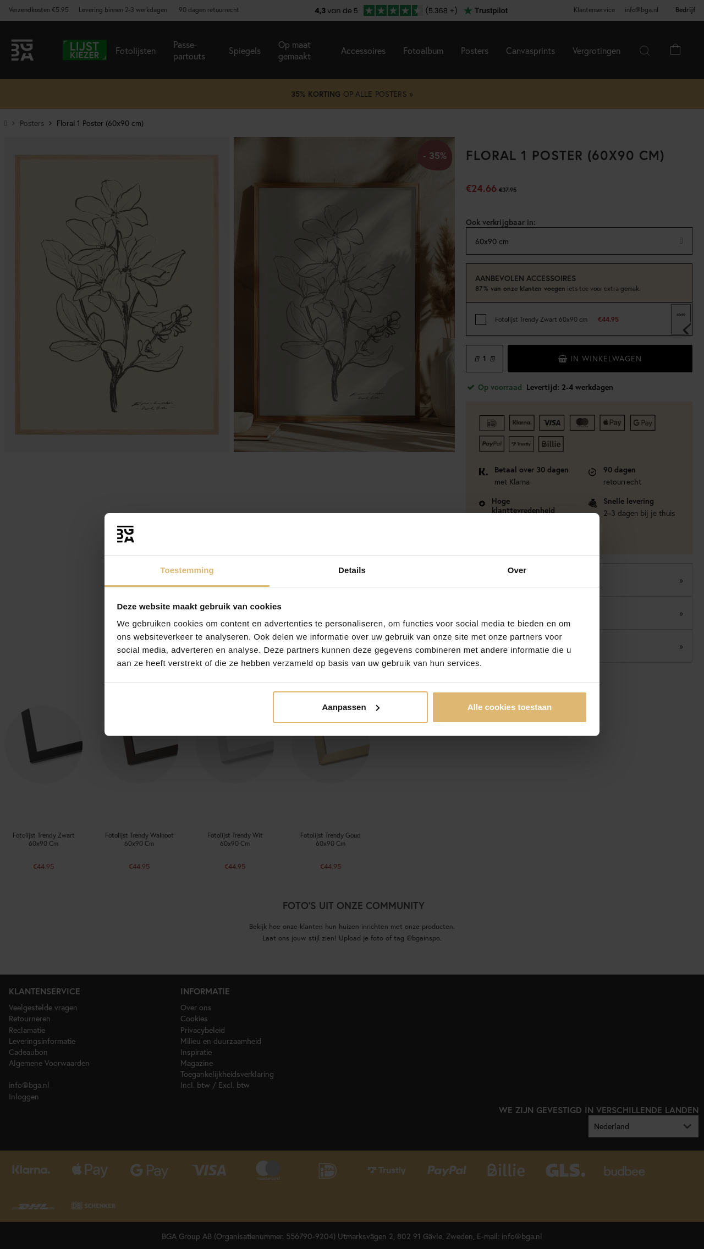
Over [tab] (517, 570)
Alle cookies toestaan (510, 707)
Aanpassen (351, 707)
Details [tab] (352, 570)
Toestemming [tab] (187, 570)
